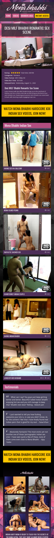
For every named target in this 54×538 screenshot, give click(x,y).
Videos (16, 15)
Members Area (27, 15)
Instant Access (42, 15)
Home (8, 15)
